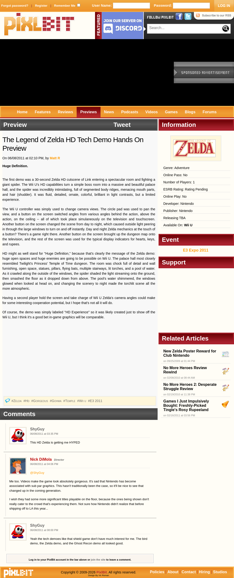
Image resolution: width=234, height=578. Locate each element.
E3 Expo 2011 (195, 250)
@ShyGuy (37, 473)
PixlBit (39, 25)
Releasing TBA (174, 218)
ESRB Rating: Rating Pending (185, 189)
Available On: (177, 225)
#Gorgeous (40, 401)
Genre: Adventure (176, 168)
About (172, 572)
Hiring (204, 572)
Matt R (55, 158)
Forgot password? (14, 5)
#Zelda (16, 401)
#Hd (26, 401)
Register (41, 5)
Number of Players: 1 (179, 182)
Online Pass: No (175, 175)
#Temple (69, 401)
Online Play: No (174, 196)
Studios (220, 572)
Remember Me (64, 5)
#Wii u (82, 401)
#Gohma (56, 401)
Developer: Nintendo (178, 204)
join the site (98, 559)
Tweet (122, 124)
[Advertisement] (63, 72)
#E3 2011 (95, 401)
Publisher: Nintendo (177, 211)
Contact (188, 572)
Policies (157, 572)
